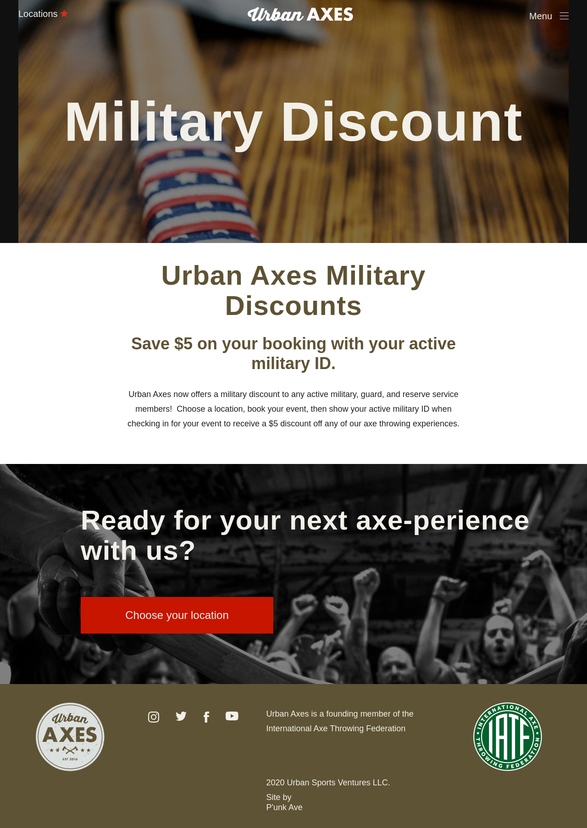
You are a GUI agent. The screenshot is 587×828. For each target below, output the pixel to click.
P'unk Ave (284, 807)
